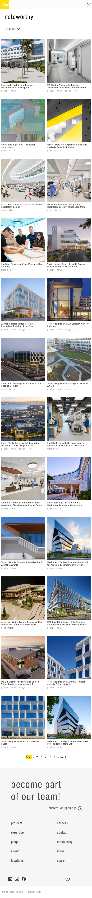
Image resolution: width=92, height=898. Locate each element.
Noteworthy (65, 842)
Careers (62, 823)
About (15, 851)
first (29, 757)
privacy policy (34, 892)
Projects (16, 823)
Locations (17, 860)
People (15, 842)
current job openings (65, 808)
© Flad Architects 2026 (13, 892)
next (63, 757)
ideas (61, 851)
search (62, 860)
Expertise (17, 832)
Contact (62, 832)
